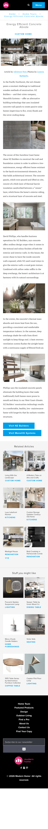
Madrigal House (11, 551)
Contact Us (24, 727)
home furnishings (12, 645)
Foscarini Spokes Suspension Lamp (12, 603)
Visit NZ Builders (19, 425)
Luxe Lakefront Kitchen (11, 513)
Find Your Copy (24, 731)
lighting (10, 607)
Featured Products (24, 707)
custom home (23, 34)
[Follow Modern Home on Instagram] (24, 768)
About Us (24, 723)
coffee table (12, 686)
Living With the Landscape (11, 476)
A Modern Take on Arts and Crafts (34, 476)
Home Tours (30, 14)
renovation (11, 554)
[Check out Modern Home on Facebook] (21, 768)
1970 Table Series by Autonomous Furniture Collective (13, 680)
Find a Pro (24, 719)
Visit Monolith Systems (22, 433)
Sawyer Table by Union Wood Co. (33, 603)
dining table (34, 607)
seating (31, 642)
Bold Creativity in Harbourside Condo (34, 552)
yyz (7, 558)
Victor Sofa (31, 639)
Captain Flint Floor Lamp (34, 679)
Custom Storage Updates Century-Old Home (34, 514)
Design (24, 711)
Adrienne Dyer (20, 71)
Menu (38, 5)
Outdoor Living (24, 715)
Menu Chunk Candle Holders (11, 640)
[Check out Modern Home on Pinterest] (27, 768)
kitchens (10, 517)
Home (12, 14)
